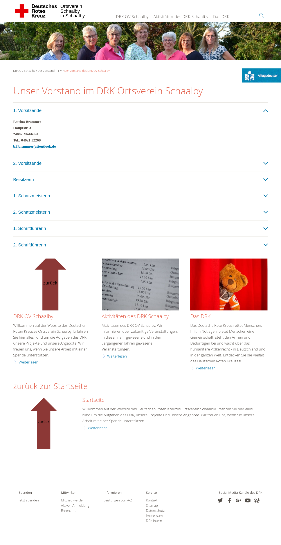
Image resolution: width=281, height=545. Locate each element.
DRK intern (154, 521)
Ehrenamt (68, 510)
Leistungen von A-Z (118, 500)
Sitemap (152, 505)
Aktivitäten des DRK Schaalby (180, 16)
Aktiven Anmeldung (75, 505)
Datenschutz (155, 510)
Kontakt (151, 500)
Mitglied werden (73, 500)
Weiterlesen (28, 362)
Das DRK (221, 16)
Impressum (154, 516)
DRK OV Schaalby (132, 16)
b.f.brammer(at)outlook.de (34, 146)
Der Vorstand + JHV (50, 71)
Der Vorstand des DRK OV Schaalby (87, 71)
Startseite (93, 400)
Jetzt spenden (29, 500)
